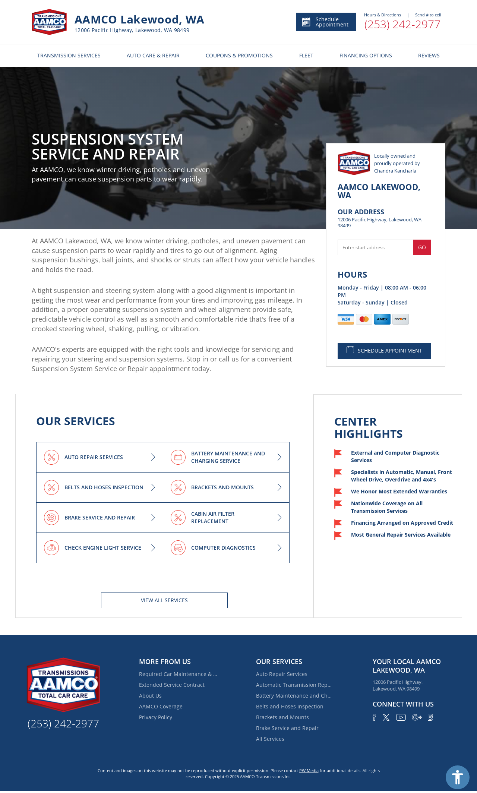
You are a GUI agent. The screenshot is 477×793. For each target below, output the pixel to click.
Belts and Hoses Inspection (289, 706)
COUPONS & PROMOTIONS (239, 55)
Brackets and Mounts (282, 717)
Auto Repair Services (281, 673)
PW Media (309, 770)
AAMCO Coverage (161, 706)
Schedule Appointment (324, 22)
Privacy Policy (155, 717)
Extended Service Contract (172, 684)
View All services (164, 600)
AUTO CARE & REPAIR (153, 55)
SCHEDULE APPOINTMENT (384, 350)
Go (422, 247)
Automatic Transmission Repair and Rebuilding (295, 684)
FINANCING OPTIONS (365, 55)
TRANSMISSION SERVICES (69, 55)
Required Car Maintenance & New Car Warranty (178, 673)
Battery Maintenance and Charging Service (295, 695)
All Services (270, 738)
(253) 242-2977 (402, 24)
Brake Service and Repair (287, 728)
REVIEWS (429, 55)
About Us (150, 695)
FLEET (306, 55)
